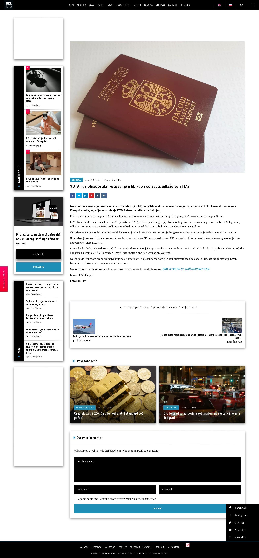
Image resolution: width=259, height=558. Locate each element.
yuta (194, 307)
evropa (134, 307)
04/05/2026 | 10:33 (33, 105)
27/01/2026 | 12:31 (189, 407)
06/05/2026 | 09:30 (34, 322)
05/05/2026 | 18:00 (34, 356)
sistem (173, 307)
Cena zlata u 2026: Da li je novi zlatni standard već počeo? (108, 415)
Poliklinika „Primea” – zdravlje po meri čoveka (42, 180)
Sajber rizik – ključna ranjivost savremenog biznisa (41, 303)
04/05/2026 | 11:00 (34, 186)
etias (123, 307)
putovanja (159, 307)
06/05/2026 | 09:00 (34, 336)
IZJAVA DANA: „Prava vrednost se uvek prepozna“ (42, 331)
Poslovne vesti (85, 407)
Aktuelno (171, 407)
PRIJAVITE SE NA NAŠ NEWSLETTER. (186, 269)
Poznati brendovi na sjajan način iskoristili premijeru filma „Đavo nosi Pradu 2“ (42, 287)
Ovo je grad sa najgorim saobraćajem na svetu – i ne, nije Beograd (201, 415)
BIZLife (94, 180)
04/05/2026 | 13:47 (33, 145)
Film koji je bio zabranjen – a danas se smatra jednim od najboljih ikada (43, 97)
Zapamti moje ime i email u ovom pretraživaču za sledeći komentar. (116, 499)
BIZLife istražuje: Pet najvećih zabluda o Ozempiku (41, 140)
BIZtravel (76, 180)
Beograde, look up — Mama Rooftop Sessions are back (39, 317)
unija (184, 307)
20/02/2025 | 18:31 (107, 180)
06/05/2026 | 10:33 (33, 293)
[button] (242, 507)
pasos (145, 307)
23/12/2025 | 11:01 (105, 407)
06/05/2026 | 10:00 (34, 308)
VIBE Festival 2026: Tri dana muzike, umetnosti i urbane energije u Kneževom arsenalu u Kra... (42, 348)
